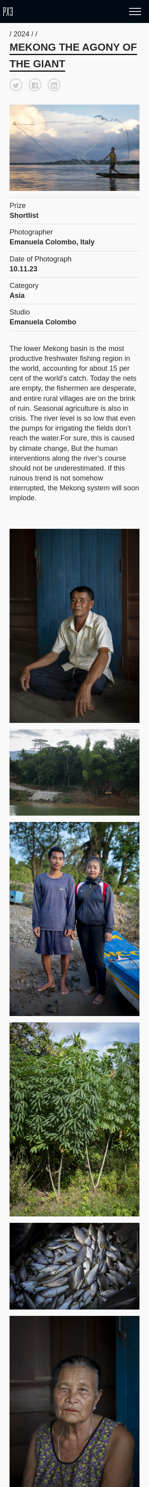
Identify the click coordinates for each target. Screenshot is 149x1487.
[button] (16, 84)
